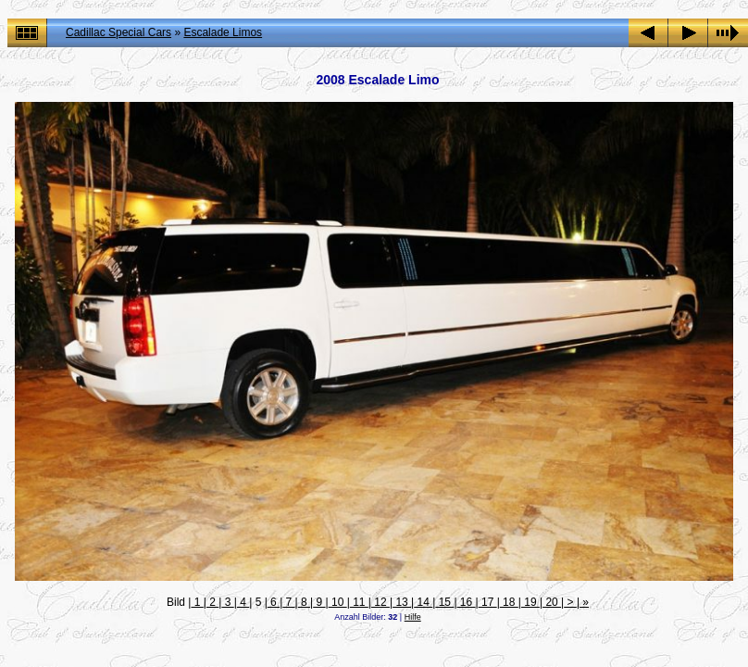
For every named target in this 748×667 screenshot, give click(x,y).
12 (380, 602)
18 (509, 602)
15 (444, 602)
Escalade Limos (222, 32)
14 (423, 602)
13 (402, 602)
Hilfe (413, 617)
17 (488, 602)
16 (466, 602)
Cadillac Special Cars (118, 32)
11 (359, 602)
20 (551, 602)
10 (338, 602)
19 (530, 602)
